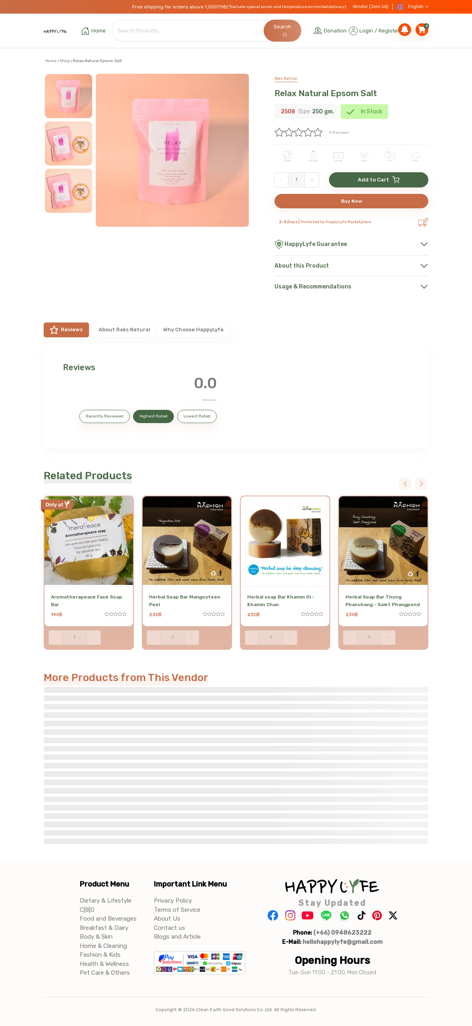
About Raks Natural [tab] (124, 330)
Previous (405, 483)
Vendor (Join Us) (370, 6)
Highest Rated (153, 416)
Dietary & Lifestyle (105, 900)
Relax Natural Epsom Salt (325, 93)
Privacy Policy (173, 900)
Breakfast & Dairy (104, 927)
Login (366, 31)
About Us (167, 918)
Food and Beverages (108, 918)
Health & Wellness (104, 964)
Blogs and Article (177, 936)
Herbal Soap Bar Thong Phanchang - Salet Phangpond (382, 600)
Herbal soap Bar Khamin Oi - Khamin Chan (281, 600)
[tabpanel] (236, 396)
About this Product (301, 265)
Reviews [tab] (66, 330)
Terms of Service (177, 909)
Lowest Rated (197, 416)
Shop (65, 60)
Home (50, 60)
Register (389, 31)
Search (282, 30)
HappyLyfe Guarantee (310, 244)
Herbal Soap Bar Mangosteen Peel (184, 600)
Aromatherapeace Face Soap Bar (86, 600)
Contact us (169, 927)
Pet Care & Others (105, 972)
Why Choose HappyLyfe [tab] (193, 330)
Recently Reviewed (104, 416)
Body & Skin (96, 936)
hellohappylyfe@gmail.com (343, 941)
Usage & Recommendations (312, 286)
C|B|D (87, 909)
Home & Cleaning (103, 945)
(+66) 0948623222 (342, 932)
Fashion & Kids (100, 954)
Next (421, 483)
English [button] (412, 7)
